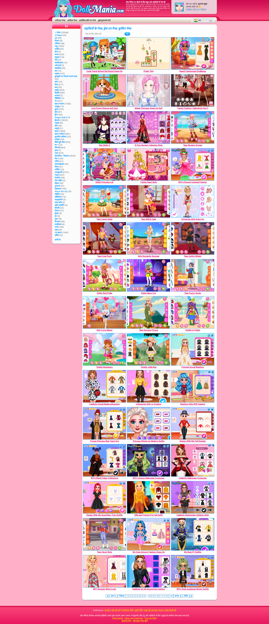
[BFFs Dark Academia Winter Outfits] (192, 571)
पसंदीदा (189, 9)
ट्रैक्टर (57, 213)
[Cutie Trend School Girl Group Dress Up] (104, 53)
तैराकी (57, 208)
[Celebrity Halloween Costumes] (192, 460)
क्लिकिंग (58, 98)
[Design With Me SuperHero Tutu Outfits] (104, 497)
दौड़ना (57, 183)
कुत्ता (56, 109)
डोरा (56, 112)
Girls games (117, 618)
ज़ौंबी (57, 235)
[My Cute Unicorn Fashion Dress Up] (148, 534)
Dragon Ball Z (61, 117)
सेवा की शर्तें (116, 610)
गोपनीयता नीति (127, 610)
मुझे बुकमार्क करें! (104, 20)
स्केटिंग (57, 194)
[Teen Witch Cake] (148, 201)
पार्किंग (57, 169)
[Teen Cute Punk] (104, 238)
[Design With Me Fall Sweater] (192, 423)
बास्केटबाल (59, 62)
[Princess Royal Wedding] (192, 349)
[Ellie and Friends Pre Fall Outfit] (148, 497)
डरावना (57, 186)
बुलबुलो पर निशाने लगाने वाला (66, 76)
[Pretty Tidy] (148, 53)
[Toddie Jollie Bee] (148, 349)
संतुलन (57, 57)
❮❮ (111, 596)
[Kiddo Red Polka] (104, 275)
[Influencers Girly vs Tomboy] (148, 386)
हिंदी (197, 20)
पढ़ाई (57, 123)
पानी (56, 227)
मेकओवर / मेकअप (62, 156)
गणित (57, 161)
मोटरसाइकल (59, 164)
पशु (56, 46)
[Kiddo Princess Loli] (104, 164)
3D (56, 38)
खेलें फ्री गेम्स (126, 621)
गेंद (56, 60)
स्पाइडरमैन (59, 199)
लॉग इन (196, 9)
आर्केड (57, 49)
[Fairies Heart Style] (148, 164)
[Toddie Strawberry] (104, 349)
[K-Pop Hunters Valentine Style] (148, 127)
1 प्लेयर (58, 32)
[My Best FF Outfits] (192, 534)
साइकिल (58, 68)
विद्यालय (58, 189)
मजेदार (57, 139)
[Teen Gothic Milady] (192, 238)
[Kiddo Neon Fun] (148, 275)
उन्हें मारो (58, 65)
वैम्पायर (57, 221)
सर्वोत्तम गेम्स (72, 20)
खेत (56, 125)
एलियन (57, 43)
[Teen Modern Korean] (192, 127)
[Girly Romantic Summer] (148, 238)
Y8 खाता (58, 232)
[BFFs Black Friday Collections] (104, 460)
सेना (56, 52)
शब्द (56, 230)
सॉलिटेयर (58, 197)
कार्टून (57, 90)
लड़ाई (57, 128)
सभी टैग (58, 240)
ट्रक (56, 219)
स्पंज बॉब (58, 202)
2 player (58, 35)
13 (171, 596)
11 (162, 596)
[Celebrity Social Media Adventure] (104, 386)
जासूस (57, 106)
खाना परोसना (60, 134)
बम (56, 71)
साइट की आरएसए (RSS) (153, 610)
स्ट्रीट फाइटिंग (60, 205)
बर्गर (56, 82)
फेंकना (57, 210)
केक (56, 84)
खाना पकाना (59, 104)
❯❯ (188, 596)
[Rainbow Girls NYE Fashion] (192, 386)
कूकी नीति (138, 610)
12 (166, 596)
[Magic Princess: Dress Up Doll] (148, 90)
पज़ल (57, 175)
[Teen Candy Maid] (104, 201)
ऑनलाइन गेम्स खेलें (140, 621)
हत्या (56, 150)
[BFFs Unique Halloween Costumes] (148, 460)
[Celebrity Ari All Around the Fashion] (148, 571)
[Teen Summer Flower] (148, 312)
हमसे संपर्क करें (170, 610)
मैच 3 (57, 158)
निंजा (57, 167)
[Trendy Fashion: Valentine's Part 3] (192, 90)
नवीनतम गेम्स (60, 20)
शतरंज (57, 95)
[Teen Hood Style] (104, 534)
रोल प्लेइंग (58, 180)
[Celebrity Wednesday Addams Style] (192, 497)
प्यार (56, 153)
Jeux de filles (151, 618)
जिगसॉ (57, 147)
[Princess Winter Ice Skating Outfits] (148, 423)
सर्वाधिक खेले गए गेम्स (87, 20)
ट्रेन (56, 216)
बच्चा (57, 54)
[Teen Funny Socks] (192, 275)
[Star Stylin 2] (104, 127)
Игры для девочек (134, 618)
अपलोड (107, 610)
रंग (56, 101)
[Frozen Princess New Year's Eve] (104, 423)
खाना (57, 131)
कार (56, 87)
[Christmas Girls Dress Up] (192, 201)
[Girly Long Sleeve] (104, 312)
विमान (57, 41)
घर (56, 145)
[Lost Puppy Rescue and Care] (104, 90)
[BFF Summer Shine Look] (104, 571)
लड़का (57, 73)
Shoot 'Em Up (61, 191)
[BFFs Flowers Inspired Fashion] (192, 164)
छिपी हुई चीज (60, 142)
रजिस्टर (203, 9)
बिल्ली (57, 93)
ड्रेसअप (57, 120)
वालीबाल (58, 224)
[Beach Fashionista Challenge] (192, 53)
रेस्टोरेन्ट (57, 178)
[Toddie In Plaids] (192, 312)
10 (157, 596)
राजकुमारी (58, 172)
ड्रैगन (56, 115)
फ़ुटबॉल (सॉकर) (61, 136)
